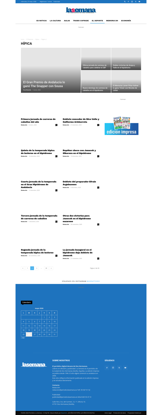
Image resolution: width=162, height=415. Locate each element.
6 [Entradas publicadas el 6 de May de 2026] (34, 321)
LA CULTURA (55, 21)
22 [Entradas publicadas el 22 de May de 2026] (44, 330)
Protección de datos (119, 413)
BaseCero (64, 413)
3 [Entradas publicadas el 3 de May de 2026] (54, 317)
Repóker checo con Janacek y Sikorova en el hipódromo (79, 152)
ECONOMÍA (126, 21)
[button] (125, 1)
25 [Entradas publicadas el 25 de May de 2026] (23, 334)
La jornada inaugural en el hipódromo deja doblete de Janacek (77, 252)
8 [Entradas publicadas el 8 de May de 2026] (44, 321)
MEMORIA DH (112, 21)
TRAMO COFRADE (81, 21)
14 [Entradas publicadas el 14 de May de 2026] (39, 326)
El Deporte (29, 39)
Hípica (37, 39)
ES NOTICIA (41, 21)
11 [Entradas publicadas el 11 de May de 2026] (23, 326)
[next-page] (51, 268)
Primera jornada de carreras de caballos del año (38, 120)
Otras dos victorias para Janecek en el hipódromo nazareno (77, 218)
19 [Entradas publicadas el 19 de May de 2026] (29, 330)
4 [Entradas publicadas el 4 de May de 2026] (23, 321)
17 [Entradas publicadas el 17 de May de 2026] (54, 326)
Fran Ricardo (27, 90)
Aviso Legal (108, 413)
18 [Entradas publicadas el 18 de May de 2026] (23, 330)
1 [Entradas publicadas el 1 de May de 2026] (44, 317)
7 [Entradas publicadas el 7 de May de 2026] (39, 321)
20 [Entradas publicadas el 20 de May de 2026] (35, 330)
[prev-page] (23, 268)
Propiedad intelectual (134, 413)
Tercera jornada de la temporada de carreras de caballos (39, 217)
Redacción (24, 125)
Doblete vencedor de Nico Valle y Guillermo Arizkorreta (81, 120)
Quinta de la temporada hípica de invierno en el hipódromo (38, 152)
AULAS (67, 21)
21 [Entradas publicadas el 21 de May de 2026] (39, 330)
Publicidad (57, 1)
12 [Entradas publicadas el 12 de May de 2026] (29, 326)
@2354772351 (93, 281)
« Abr (23, 338)
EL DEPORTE (97, 21)
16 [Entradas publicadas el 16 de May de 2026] (49, 326)
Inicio (22, 39)
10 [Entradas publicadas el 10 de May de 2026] (54, 321)
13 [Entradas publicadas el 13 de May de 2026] (35, 326)
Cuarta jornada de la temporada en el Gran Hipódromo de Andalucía (38, 184)
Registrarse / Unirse (46, 1)
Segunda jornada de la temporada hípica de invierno (37, 251)
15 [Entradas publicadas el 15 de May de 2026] (44, 326)
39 (46, 268)
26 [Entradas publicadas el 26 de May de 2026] (29, 334)
